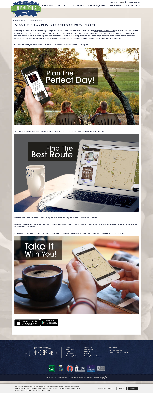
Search (125, 2)
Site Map (87, 354)
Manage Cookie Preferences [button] (105, 388)
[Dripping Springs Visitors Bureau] (26, 9)
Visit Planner (133, 6)
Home (15, 20)
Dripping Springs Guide (104, 31)
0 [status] (116, 2)
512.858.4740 (113, 347)
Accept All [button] (132, 388)
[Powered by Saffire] (105, 377)
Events (62, 6)
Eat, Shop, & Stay (97, 6)
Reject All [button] (121, 388)
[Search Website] (121, 2)
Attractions (77, 6)
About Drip (47, 6)
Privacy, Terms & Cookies (93, 356)
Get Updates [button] (134, 2)
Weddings (115, 6)
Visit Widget (131, 33)
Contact (87, 352)
